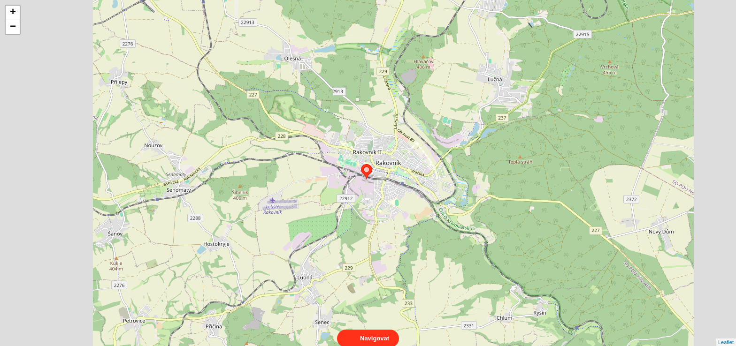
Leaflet (726, 334)
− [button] (13, 27)
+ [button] (13, 13)
